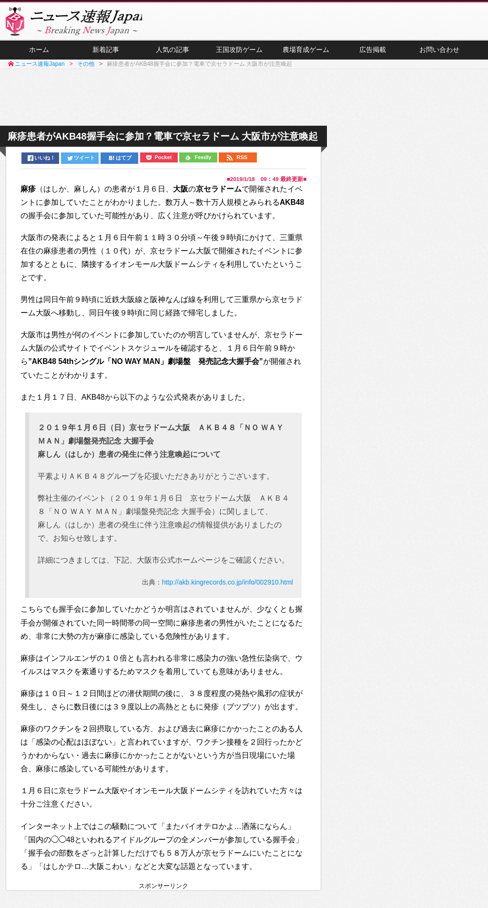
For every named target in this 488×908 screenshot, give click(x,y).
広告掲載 (372, 53)
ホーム (39, 53)
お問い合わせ (439, 53)
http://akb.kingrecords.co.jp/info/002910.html (227, 585)
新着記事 (105, 53)
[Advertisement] (244, 101)
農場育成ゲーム (306, 53)
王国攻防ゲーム (239, 53)
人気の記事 (172, 53)
